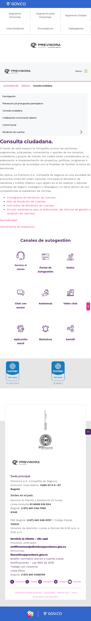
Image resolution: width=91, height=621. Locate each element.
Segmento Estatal (75, 15)
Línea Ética (17, 570)
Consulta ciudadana (12, 110)
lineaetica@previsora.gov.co (29, 554)
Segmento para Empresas (45, 15)
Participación (9, 96)
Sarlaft (70, 339)
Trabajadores (76, 28)
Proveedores (45, 28)
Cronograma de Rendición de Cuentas (31, 197)
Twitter (33, 581)
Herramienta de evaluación (17, 226)
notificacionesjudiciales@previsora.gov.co (38, 546)
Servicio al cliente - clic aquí (29, 538)
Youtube (77, 581)
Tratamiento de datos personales (28, 593)
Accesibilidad (49, 593)
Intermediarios (15, 28)
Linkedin (63, 581)
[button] (81, 71)
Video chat (70, 303)
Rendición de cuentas (13, 132)
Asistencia (45, 303)
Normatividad (8, 220)
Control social (9, 125)
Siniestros (45, 339)
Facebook (20, 581)
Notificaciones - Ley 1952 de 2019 (32, 562)
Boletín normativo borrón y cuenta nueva (36, 558)
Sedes (70, 267)
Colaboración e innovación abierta (19, 118)
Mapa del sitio (63, 593)
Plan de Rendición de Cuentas (26, 201)
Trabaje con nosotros (24, 566)
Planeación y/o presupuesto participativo (22, 103)
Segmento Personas (15, 15)
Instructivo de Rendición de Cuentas (30, 205)
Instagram (48, 581)
